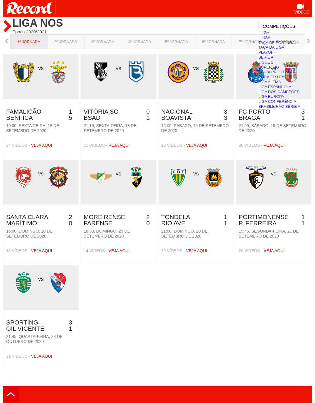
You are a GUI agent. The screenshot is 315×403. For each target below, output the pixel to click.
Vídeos (301, 9)
